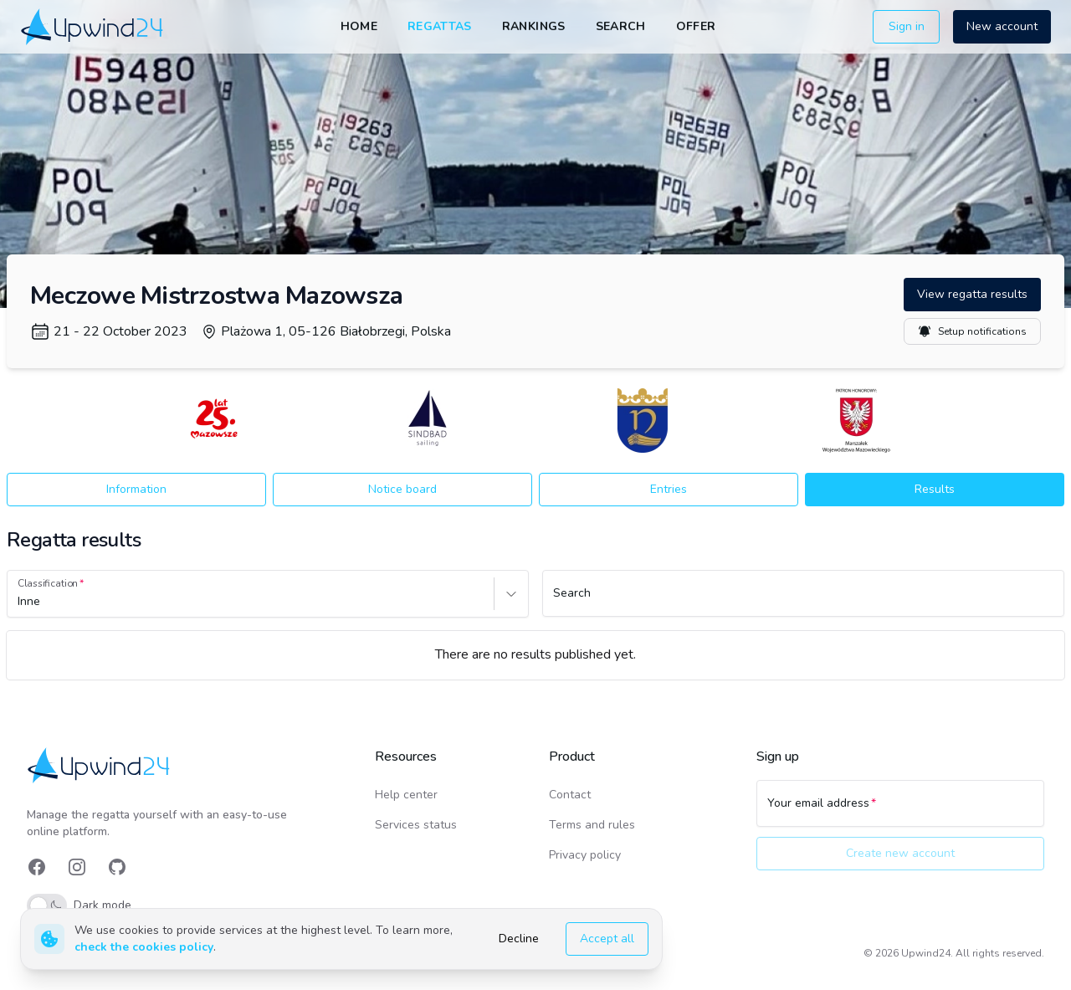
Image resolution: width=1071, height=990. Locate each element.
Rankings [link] (534, 26)
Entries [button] (668, 489)
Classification (48, 583)
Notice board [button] (402, 489)
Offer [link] (696, 26)
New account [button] (1002, 26)
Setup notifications (972, 331)
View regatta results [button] (972, 294)
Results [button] (935, 489)
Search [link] (621, 26)
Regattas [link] (439, 26)
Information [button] (136, 489)
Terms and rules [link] (592, 825)
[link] (93, 26)
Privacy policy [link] (585, 855)
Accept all (607, 938)
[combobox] (19, 601)
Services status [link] (416, 825)
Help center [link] (406, 795)
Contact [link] (570, 795)
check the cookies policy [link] (143, 947)
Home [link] (359, 26)
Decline (519, 938)
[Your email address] (900, 811)
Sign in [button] (907, 26)
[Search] (803, 600)
